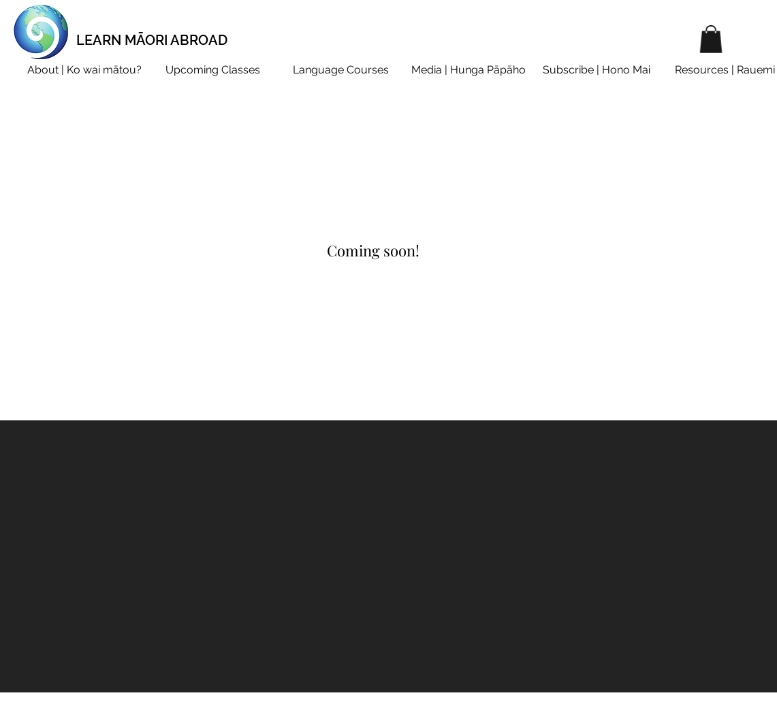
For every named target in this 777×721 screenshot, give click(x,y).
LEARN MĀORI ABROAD (151, 40)
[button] (711, 39)
